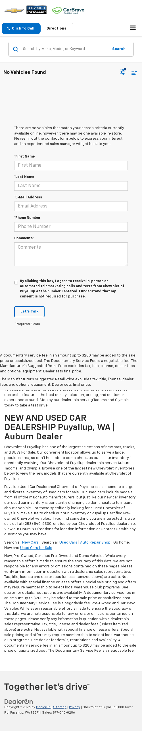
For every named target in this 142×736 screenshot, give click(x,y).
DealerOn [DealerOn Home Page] (43, 707)
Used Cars (68, 542)
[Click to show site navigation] (133, 28)
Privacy (74, 707)
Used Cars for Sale (36, 548)
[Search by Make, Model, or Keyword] (64, 49)
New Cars (30, 542)
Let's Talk (29, 311)
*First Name (24, 156)
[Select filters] (122, 72)
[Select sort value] (132, 73)
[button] (21, 28)
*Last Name (24, 177)
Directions (56, 28)
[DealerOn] (18, 702)
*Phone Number (27, 218)
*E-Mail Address (28, 197)
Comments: (24, 238)
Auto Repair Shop (95, 542)
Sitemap (59, 707)
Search (119, 49)
